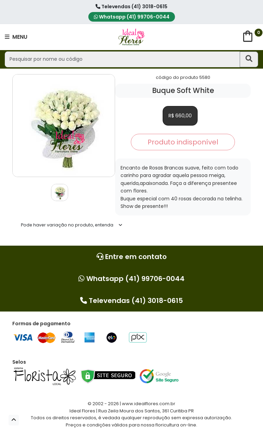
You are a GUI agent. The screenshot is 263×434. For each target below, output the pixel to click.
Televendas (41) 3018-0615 (131, 6)
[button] (14, 420)
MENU (16, 36)
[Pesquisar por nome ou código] (122, 59)
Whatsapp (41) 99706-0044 (132, 16)
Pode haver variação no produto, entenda (67, 225)
